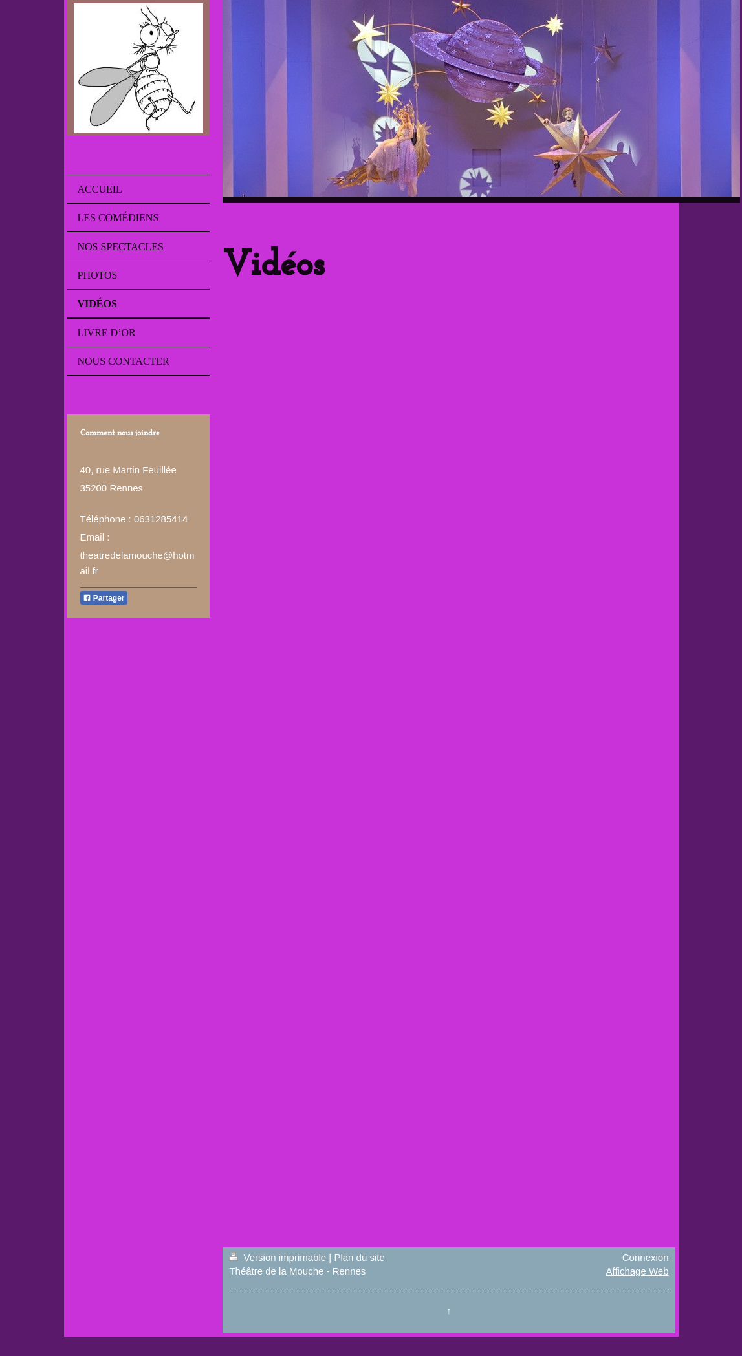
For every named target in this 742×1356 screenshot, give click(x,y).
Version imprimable (279, 1257)
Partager (104, 598)
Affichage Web (637, 1270)
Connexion (645, 1257)
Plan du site (359, 1257)
